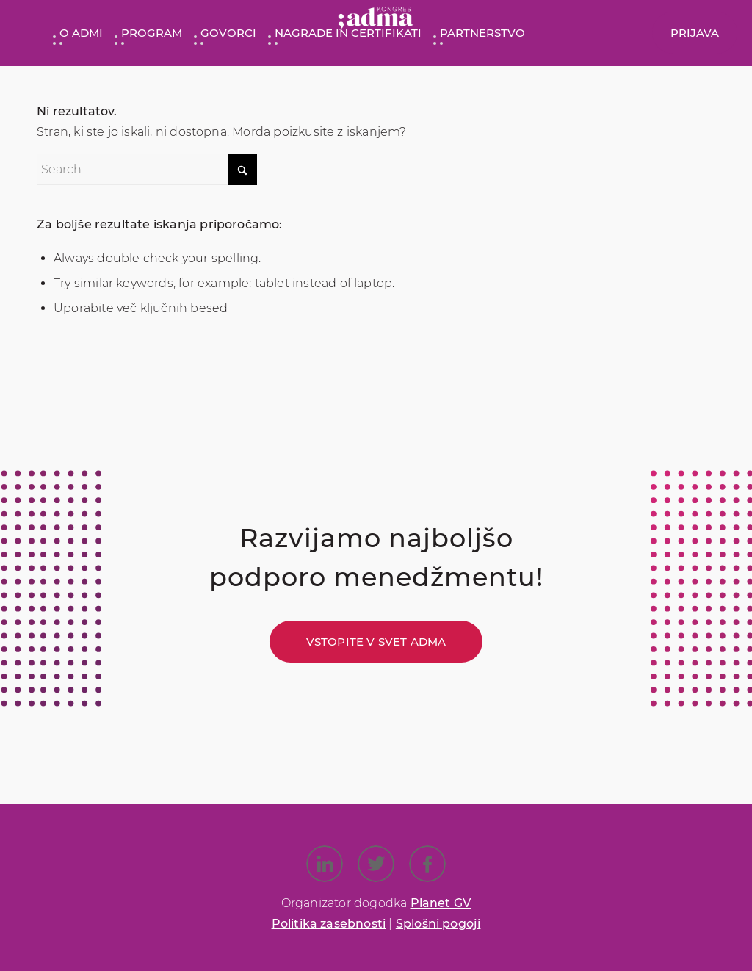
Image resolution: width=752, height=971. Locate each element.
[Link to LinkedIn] (324, 863)
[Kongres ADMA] (376, 21)
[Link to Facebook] (427, 863)
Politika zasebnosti (329, 924)
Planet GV (441, 903)
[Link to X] (376, 863)
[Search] (147, 169)
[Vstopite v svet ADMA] (376, 642)
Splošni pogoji (438, 924)
